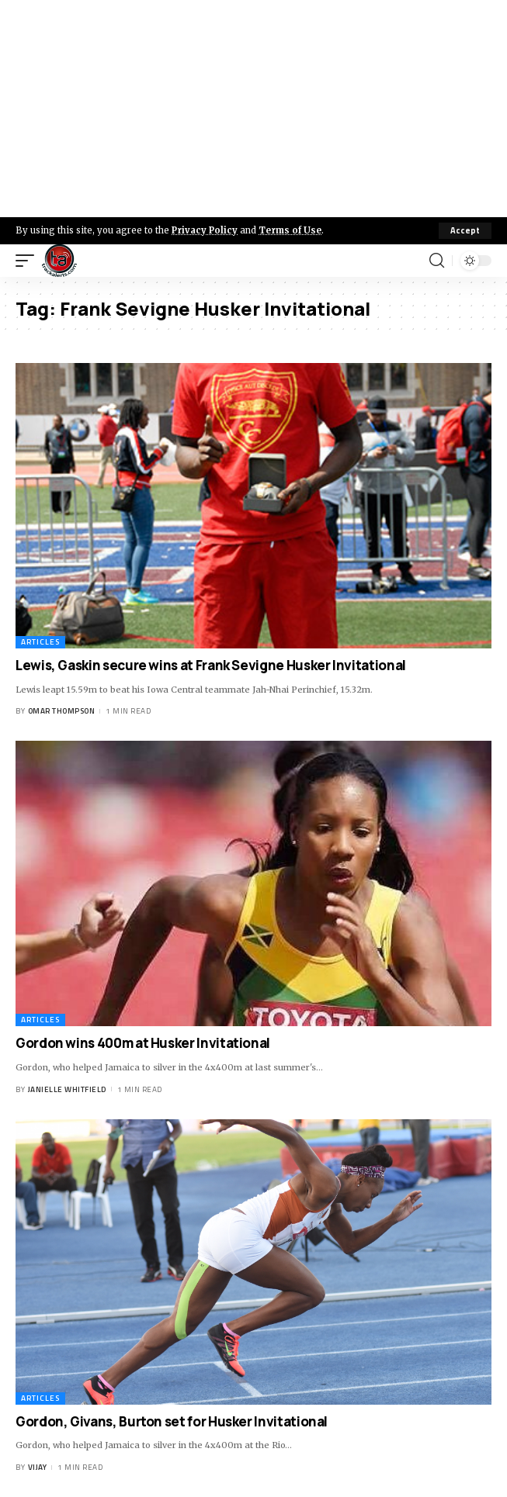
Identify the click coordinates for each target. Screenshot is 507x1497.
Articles (40, 642)
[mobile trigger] (29, 260)
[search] (436, 260)
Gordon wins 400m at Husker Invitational (143, 1043)
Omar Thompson (61, 711)
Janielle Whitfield (67, 1089)
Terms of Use (290, 230)
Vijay (37, 1467)
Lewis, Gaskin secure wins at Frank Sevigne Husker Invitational (211, 665)
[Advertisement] (253, 108)
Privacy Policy (205, 230)
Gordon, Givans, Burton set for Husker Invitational (172, 1421)
